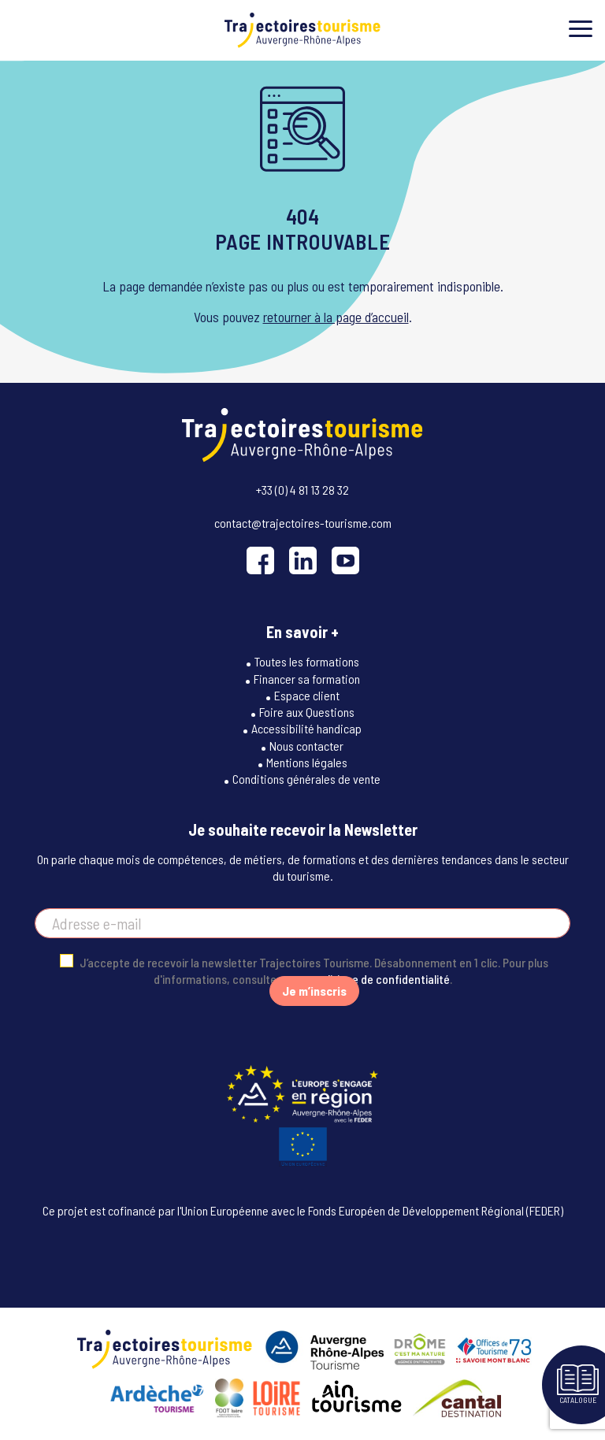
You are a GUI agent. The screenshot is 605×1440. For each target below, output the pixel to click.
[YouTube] (345, 560)
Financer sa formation (307, 678)
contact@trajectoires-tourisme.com (303, 522)
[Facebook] (260, 560)
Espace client (307, 695)
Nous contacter (306, 745)
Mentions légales (306, 762)
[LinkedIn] (303, 560)
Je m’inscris (314, 990)
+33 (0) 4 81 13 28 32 (302, 489)
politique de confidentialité (382, 978)
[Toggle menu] (580, 28)
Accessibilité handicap (306, 728)
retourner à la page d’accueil (336, 316)
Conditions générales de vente (306, 778)
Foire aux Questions (306, 711)
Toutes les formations (306, 661)
